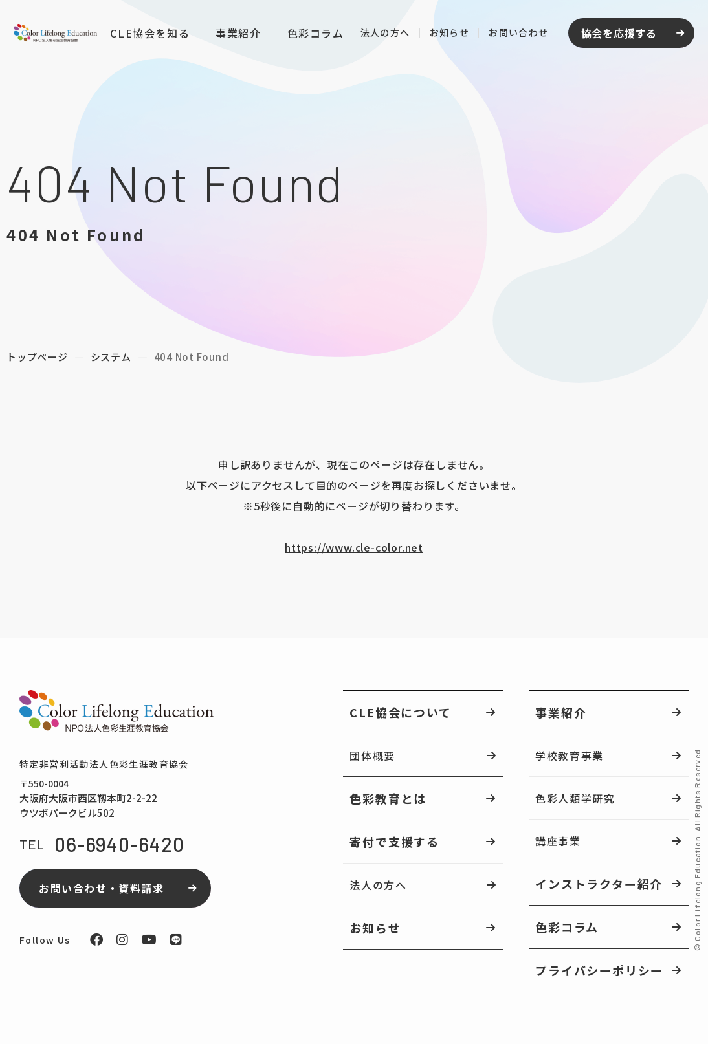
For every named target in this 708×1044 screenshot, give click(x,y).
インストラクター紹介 (599, 883)
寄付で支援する (394, 841)
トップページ (37, 357)
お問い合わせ (516, 34)
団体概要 (372, 755)
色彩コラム (312, 35)
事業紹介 (235, 35)
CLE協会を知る (147, 35)
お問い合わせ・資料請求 (101, 888)
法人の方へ (382, 34)
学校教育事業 (569, 755)
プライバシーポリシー (599, 970)
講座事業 (558, 841)
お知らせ (446, 34)
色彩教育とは (387, 798)
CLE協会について (400, 712)
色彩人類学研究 (575, 798)
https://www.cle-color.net (354, 547)
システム (111, 357)
